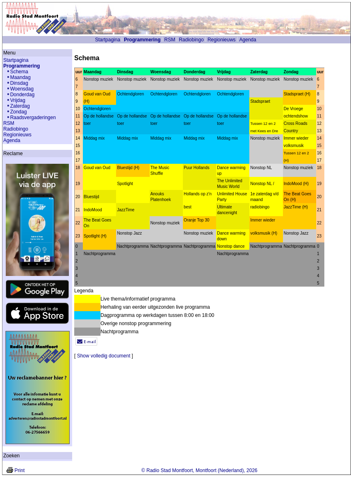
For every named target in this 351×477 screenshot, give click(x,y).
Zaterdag (20, 106)
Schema (19, 72)
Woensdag (22, 89)
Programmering (142, 40)
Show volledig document (103, 356)
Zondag (18, 112)
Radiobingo (191, 40)
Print (19, 470)
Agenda (247, 40)
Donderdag (22, 94)
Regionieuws (221, 40)
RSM (169, 40)
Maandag (20, 77)
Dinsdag (19, 83)
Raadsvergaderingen (33, 117)
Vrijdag (17, 100)
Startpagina (107, 40)
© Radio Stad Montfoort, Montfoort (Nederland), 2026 (199, 470)
